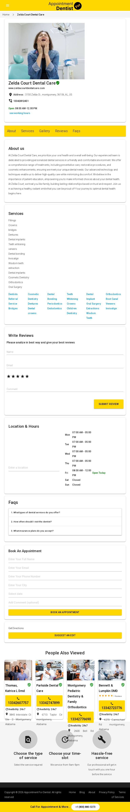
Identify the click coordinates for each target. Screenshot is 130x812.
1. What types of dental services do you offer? (35, 512)
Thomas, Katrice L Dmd (15, 688)
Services (27, 131)
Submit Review (109, 404)
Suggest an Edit (65, 635)
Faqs (76, 131)
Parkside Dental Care (47, 688)
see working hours (19, 113)
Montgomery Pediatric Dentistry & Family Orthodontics (77, 696)
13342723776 (112, 706)
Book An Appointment (65, 612)
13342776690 (80, 717)
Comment (12, 389)
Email (10, 365)
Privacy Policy (107, 792)
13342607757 (18, 701)
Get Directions (16, 628)
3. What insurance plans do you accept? (32, 531)
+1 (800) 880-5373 (85, 807)
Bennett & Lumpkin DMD (108, 688)
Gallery (44, 131)
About (11, 131)
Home (6, 14)
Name (10, 352)
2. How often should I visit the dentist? (31, 521)
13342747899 (49, 701)
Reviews (61, 131)
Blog (82, 792)
